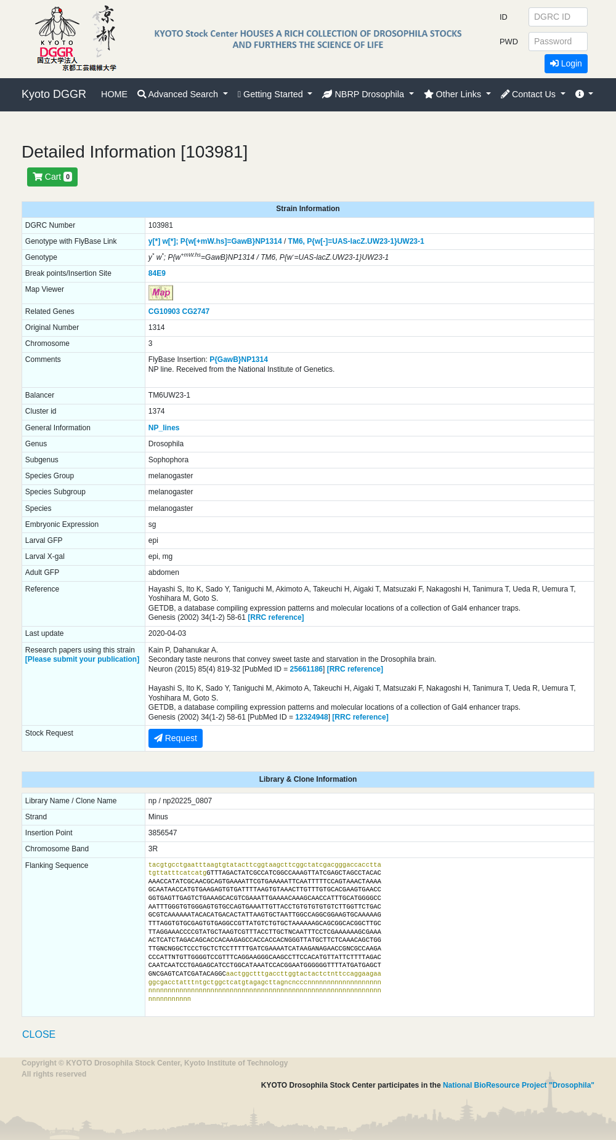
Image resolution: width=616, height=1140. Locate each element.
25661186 (306, 669)
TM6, (296, 241)
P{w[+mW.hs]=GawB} (217, 241)
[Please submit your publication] (82, 659)
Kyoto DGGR (54, 94)
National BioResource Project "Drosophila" (518, 1085)
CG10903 (164, 311)
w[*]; (170, 241)
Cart (52, 177)
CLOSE (38, 1034)
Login (566, 63)
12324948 (311, 717)
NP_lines (164, 427)
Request (175, 738)
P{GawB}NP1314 (238, 359)
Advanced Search (179, 94)
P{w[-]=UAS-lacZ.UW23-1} (352, 241)
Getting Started (272, 94)
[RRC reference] (276, 617)
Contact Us (529, 94)
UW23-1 (410, 241)
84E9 (157, 273)
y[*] (154, 241)
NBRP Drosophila (364, 94)
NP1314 (268, 241)
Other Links (454, 94)
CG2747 (196, 311)
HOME (114, 94)
